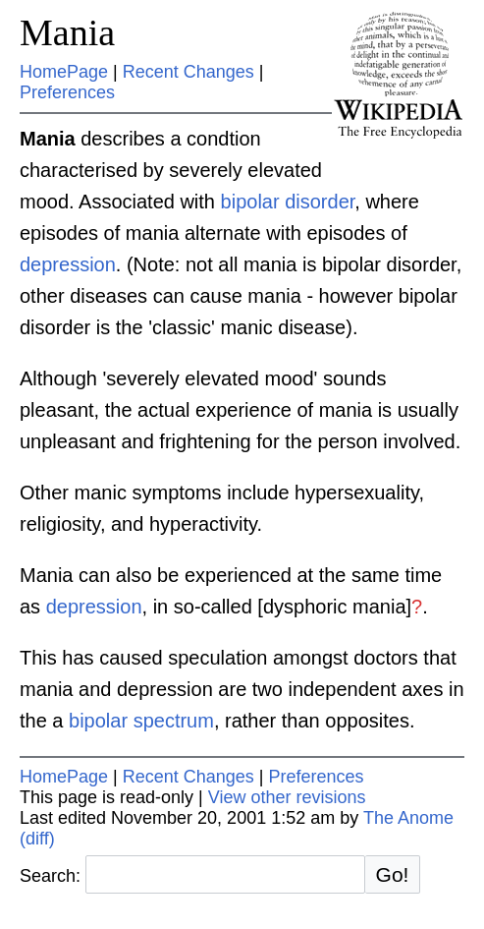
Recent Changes (188, 72)
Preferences (67, 92)
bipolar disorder (288, 201)
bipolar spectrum (141, 720)
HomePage (64, 72)
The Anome (408, 818)
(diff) (37, 838)
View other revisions (287, 797)
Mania (67, 32)
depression (68, 264)
